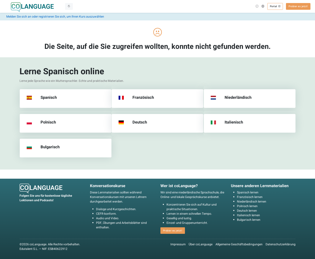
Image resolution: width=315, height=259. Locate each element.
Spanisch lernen (247, 192)
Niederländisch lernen (251, 201)
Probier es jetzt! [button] (298, 6)
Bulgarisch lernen (248, 220)
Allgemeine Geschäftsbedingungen (239, 244)
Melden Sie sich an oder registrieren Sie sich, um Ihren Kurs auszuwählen (55, 16)
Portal (275, 6)
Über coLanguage (200, 244)
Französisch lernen (250, 197)
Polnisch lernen (247, 206)
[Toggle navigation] (69, 6)
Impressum (178, 244)
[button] (257, 7)
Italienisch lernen (248, 215)
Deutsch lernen (247, 210)
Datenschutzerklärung (280, 244)
